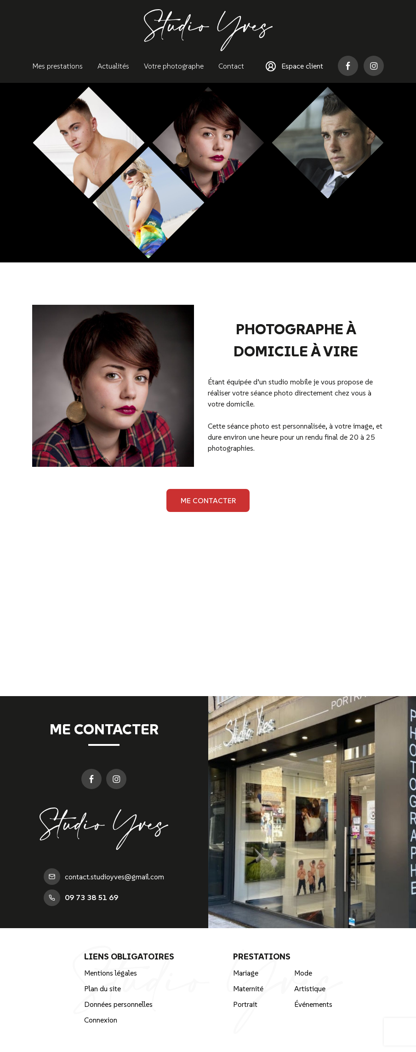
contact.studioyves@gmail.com (104, 876)
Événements (313, 1004)
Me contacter (208, 500)
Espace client (294, 66)
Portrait (245, 1004)
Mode (303, 972)
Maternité (248, 988)
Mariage (245, 972)
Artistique (309, 988)
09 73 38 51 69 (81, 897)
